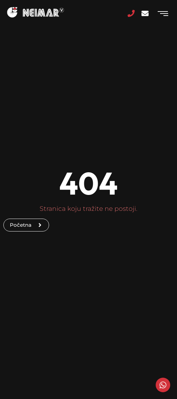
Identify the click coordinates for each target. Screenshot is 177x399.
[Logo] (35, 12)
